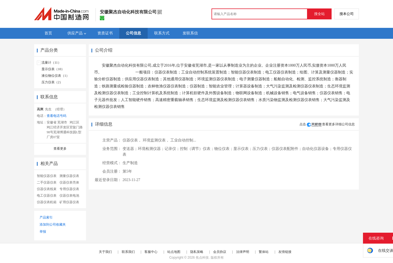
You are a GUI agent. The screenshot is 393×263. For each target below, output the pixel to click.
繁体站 (264, 252)
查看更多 (60, 148)
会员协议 (219, 252)
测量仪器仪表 (69, 176)
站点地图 (173, 252)
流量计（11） (51, 62)
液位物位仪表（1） (55, 76)
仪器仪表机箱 (46, 202)
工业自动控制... (183, 140)
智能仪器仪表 (46, 176)
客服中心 (150, 252)
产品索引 (46, 217)
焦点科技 (202, 257)
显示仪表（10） (52, 69)
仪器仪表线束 (46, 189)
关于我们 (105, 252)
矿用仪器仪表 (69, 202)
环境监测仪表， (156, 140)
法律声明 (242, 252)
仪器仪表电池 (69, 195)
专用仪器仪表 (69, 189)
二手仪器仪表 (46, 182)
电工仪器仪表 (46, 195)
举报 (43, 232)
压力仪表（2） (52, 82)
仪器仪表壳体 (69, 182)
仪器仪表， (132, 140)
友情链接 (284, 252)
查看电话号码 (56, 116)
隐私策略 (196, 252)
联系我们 (128, 252)
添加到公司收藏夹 (53, 224)
